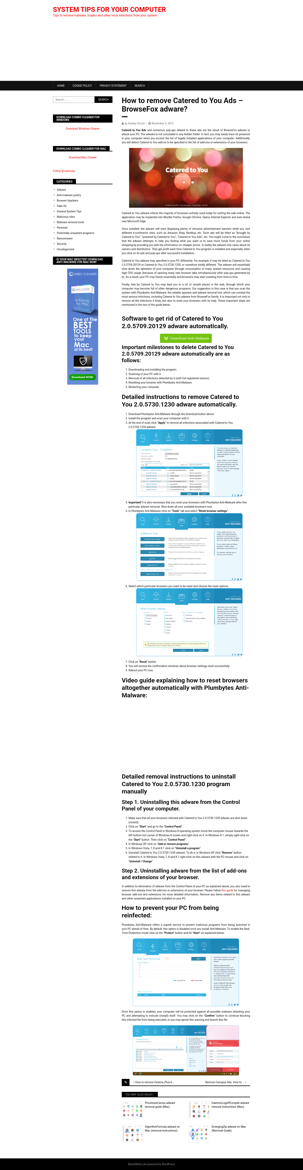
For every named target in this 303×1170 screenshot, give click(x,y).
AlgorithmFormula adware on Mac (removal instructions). (162, 1128)
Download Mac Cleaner (83, 157)
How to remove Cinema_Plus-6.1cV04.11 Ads (157, 1082)
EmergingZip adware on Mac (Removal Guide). (229, 1128)
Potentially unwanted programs (75, 233)
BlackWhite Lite (137, 1164)
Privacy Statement (113, 85)
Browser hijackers (67, 200)
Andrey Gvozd (136, 123)
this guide (227, 890)
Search (139, 85)
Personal (62, 227)
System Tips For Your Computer (111, 9)
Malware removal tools (70, 222)
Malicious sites (66, 216)
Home (61, 85)
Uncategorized (65, 249)
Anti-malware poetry (69, 195)
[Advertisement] (151, 52)
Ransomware (65, 238)
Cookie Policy (82, 85)
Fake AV (61, 206)
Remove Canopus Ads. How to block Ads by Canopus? (227, 1082)
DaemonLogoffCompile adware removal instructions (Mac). (230, 1104)
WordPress (168, 1164)
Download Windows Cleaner (83, 128)
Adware (61, 189)
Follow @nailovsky (64, 171)
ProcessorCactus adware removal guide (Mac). (160, 1104)
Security (61, 243)
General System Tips (69, 211)
